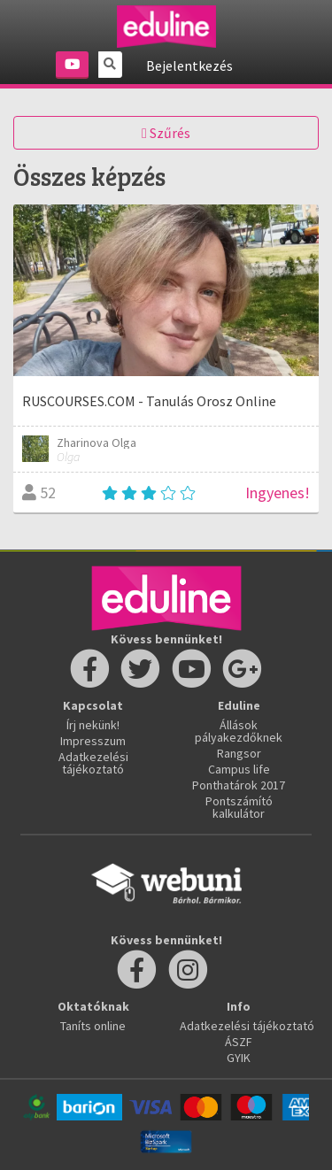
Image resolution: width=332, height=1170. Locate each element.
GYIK (239, 1058)
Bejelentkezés (189, 65)
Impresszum (93, 741)
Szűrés (166, 133)
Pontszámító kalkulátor (239, 807)
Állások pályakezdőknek (238, 731)
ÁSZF (238, 1042)
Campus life (239, 769)
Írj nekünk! (93, 725)
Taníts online (93, 1026)
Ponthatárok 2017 (238, 785)
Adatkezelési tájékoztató (93, 763)
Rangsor (239, 753)
